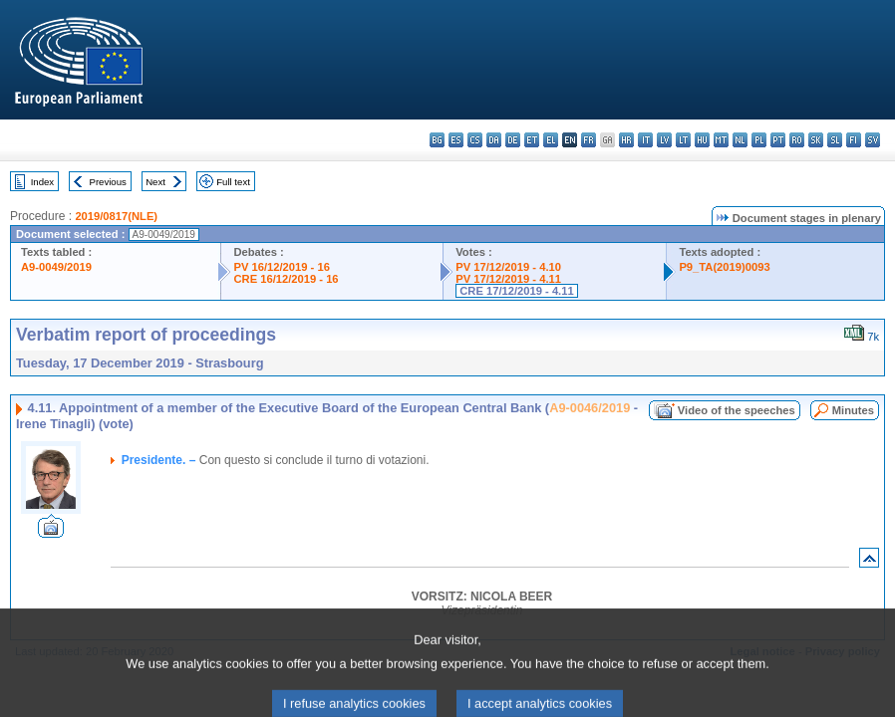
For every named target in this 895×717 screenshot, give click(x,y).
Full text (233, 181)
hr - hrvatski (626, 139)
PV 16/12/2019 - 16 (281, 267)
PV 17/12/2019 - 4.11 (508, 279)
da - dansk (493, 139)
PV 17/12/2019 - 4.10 (508, 267)
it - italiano (645, 139)
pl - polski (758, 139)
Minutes (853, 410)
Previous (108, 181)
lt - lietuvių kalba (683, 139)
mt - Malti (721, 139)
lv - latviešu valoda (664, 139)
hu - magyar (702, 139)
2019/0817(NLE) (116, 216)
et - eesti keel (531, 139)
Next (155, 181)
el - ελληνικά (550, 139)
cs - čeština (474, 139)
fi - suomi (853, 139)
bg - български (437, 139)
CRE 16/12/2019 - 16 (285, 279)
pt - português (777, 139)
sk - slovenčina (815, 139)
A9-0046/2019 (589, 407)
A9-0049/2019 (56, 267)
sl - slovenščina (834, 139)
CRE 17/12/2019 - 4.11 (516, 291)
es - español (455, 139)
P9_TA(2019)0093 (724, 267)
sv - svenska (872, 139)
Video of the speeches (736, 410)
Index (42, 181)
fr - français (588, 139)
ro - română (796, 139)
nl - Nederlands (740, 139)
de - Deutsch (512, 139)
